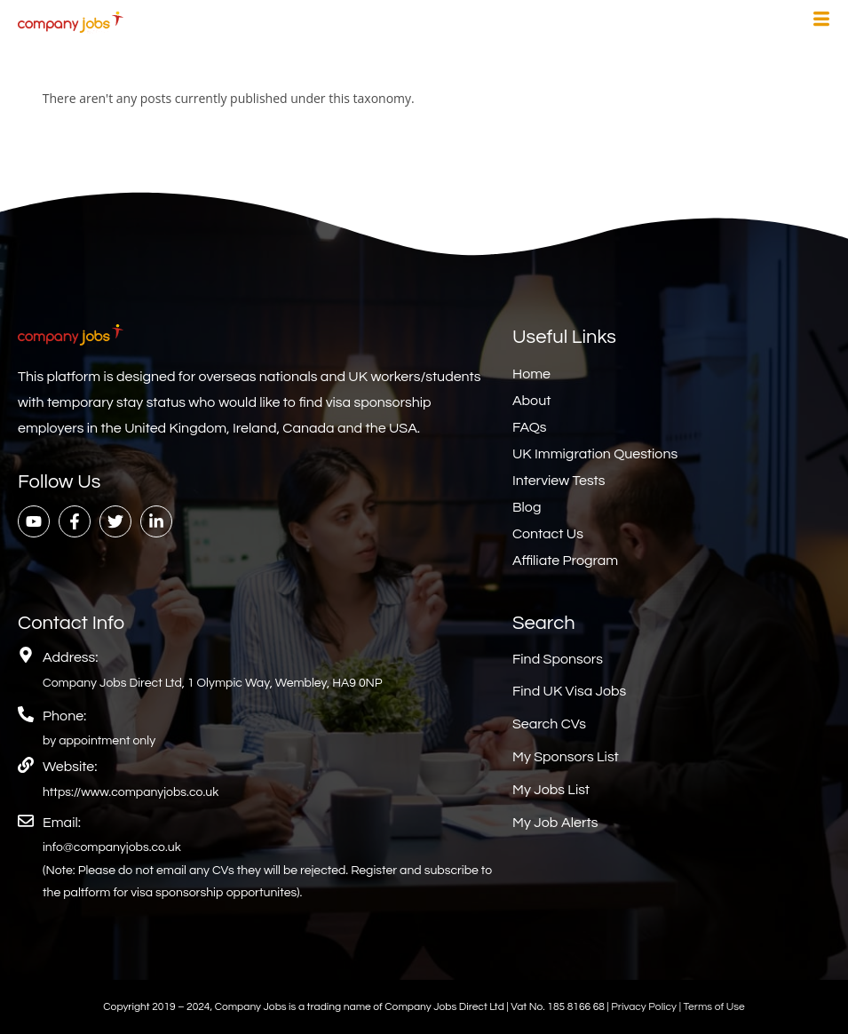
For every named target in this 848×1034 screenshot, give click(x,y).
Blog (526, 507)
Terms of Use (713, 1007)
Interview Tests (559, 480)
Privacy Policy (644, 1007)
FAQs (529, 427)
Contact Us (547, 534)
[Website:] (26, 765)
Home (531, 374)
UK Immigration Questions (595, 454)
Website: (70, 767)
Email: (62, 822)
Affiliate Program (565, 560)
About (531, 401)
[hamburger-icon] (821, 21)
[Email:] (26, 821)
